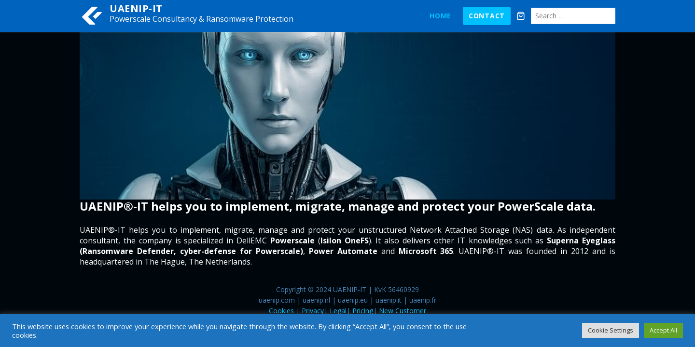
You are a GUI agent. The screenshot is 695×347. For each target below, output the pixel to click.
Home (440, 15)
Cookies (281, 310)
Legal (338, 310)
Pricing (362, 310)
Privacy (313, 310)
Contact (487, 15)
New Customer (402, 310)
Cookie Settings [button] (610, 330)
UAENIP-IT (136, 8)
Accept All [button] (663, 330)
